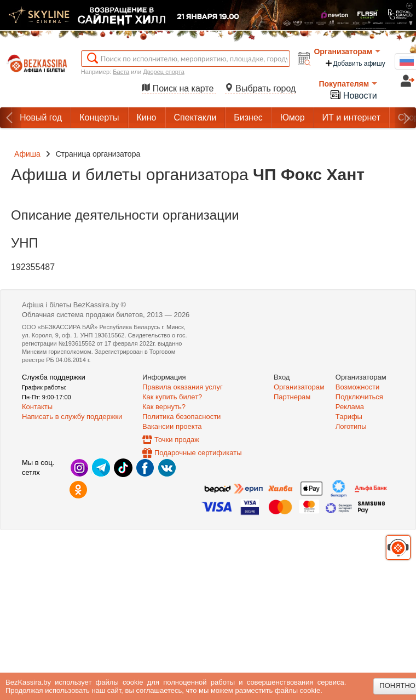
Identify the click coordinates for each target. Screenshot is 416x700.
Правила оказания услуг (182, 387)
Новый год (41, 117)
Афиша (27, 154)
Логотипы (351, 426)
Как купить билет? (172, 397)
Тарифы (349, 416)
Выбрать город (260, 88)
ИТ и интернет (351, 117)
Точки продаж (176, 439)
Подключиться (359, 397)
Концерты (99, 117)
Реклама (350, 407)
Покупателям (348, 83)
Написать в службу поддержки (72, 416)
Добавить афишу (355, 63)
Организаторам (347, 51)
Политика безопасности (181, 416)
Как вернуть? (164, 407)
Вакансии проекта (172, 426)
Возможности (358, 387)
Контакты (37, 407)
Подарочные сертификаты (197, 453)
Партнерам (292, 397)
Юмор (292, 117)
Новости (353, 94)
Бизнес (248, 117)
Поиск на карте (179, 88)
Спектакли (195, 117)
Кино (147, 117)
